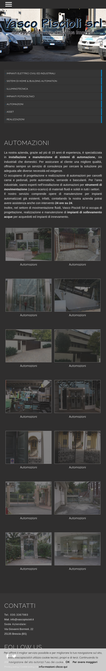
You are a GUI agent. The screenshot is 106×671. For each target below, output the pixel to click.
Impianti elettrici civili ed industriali (30, 73)
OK (67, 662)
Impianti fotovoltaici (19, 96)
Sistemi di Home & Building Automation (31, 80)
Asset (9, 111)
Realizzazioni (14, 119)
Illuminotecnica (16, 88)
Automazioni (14, 104)
